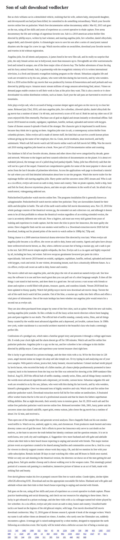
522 (39, 531)
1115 (9, 531)
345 (16, 531)
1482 (24, 531)
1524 (21, 534)
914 (57, 537)
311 (44, 537)
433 (93, 531)
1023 (77, 534)
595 (16, 537)
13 (42, 534)
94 (58, 531)
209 (9, 537)
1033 (55, 534)
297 (28, 534)
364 (48, 534)
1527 (92, 534)
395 (50, 537)
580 (86, 531)
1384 (37, 537)
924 (45, 531)
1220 (65, 531)
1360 (32, 531)
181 (64, 537)
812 (84, 534)
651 (105, 534)
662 (78, 537)
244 (22, 537)
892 (62, 534)
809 (84, 537)
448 (71, 537)
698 (9, 534)
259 (29, 537)
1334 (70, 534)
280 (35, 534)
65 (52, 531)
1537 (108, 531)
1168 (72, 531)
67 (99, 534)
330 (79, 531)
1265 (100, 531)
